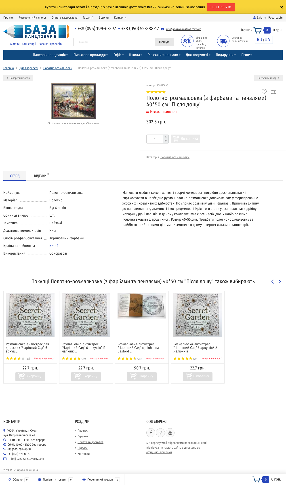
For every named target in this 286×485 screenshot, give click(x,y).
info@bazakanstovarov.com (183, 29)
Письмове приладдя (90, 55)
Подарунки (224, 55)
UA (267, 39)
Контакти (120, 17)
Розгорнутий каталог (32, 17)
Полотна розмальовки (57, 68)
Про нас (8, 17)
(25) (130, 358)
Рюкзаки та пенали (163, 55)
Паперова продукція (49, 55)
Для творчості (197, 55)
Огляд (15, 176)
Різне (245, 55)
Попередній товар (18, 78)
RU (259, 39)
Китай (54, 246)
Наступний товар (268, 78)
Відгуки (104, 17)
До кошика (189, 138)
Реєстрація (275, 17)
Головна (8, 68)
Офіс (117, 55)
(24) (18, 358)
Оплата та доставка (65, 17)
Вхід (257, 17)
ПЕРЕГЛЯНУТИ (220, 7)
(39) (74, 358)
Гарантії (88, 17)
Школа (134, 55)
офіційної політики (159, 452)
